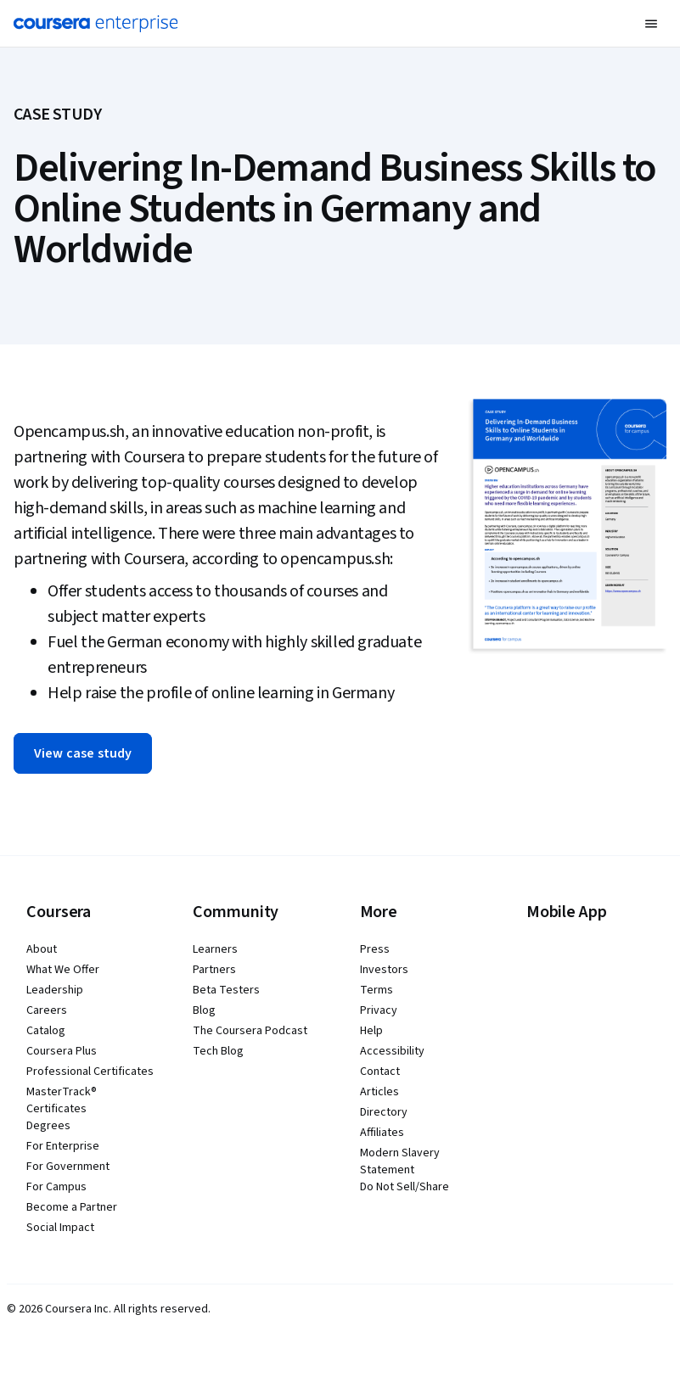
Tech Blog (218, 1051)
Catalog (45, 1030)
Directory (383, 1112)
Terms (376, 990)
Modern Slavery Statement (400, 1161)
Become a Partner (71, 1207)
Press (375, 949)
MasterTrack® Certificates (61, 1100)
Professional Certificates (90, 1071)
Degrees (48, 1125)
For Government (68, 1166)
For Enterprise (62, 1146)
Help (371, 1030)
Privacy (378, 1010)
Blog (204, 1010)
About (41, 949)
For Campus (56, 1186)
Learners (215, 949)
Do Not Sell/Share (404, 1186)
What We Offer (62, 969)
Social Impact (60, 1227)
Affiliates (382, 1132)
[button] (651, 23)
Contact (380, 1071)
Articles (379, 1091)
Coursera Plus (61, 1051)
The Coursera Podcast (250, 1030)
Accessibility (392, 1051)
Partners (214, 969)
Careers (46, 1010)
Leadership (54, 990)
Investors (384, 969)
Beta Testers (226, 990)
